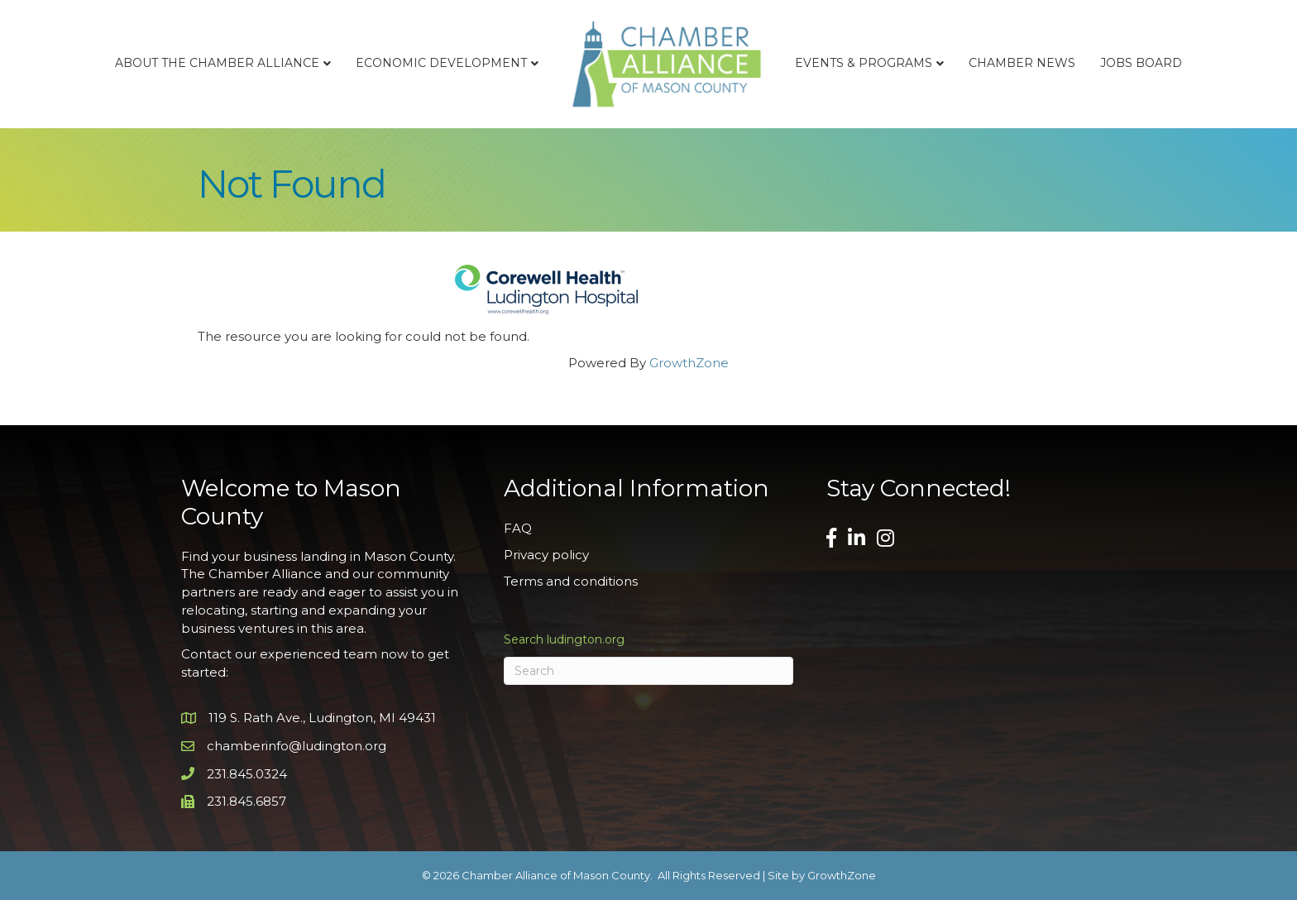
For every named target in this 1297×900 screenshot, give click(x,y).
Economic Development (441, 62)
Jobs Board (1141, 62)
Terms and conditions (571, 581)
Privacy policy (546, 554)
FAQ (518, 528)
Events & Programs (863, 62)
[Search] (648, 671)
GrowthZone (689, 363)
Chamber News (1022, 62)
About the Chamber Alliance (217, 62)
